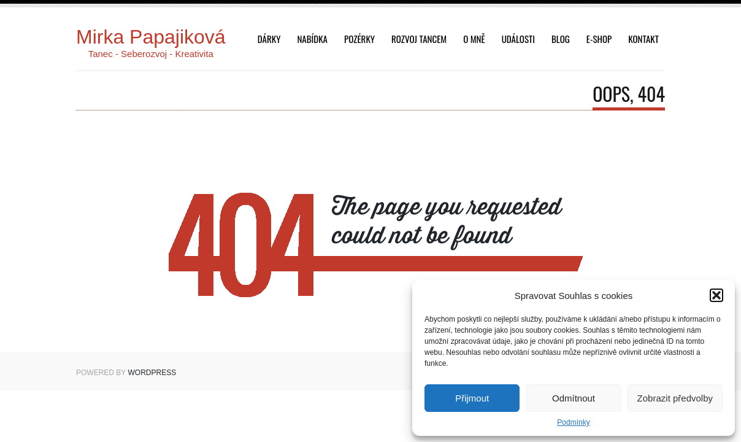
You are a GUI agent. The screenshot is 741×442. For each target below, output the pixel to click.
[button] (716, 295)
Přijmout (472, 398)
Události (518, 38)
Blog (560, 38)
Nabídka (312, 38)
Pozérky (359, 38)
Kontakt (643, 38)
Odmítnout (573, 398)
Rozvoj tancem (419, 38)
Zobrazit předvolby (675, 398)
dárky (269, 38)
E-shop (599, 38)
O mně (474, 38)
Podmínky (573, 422)
